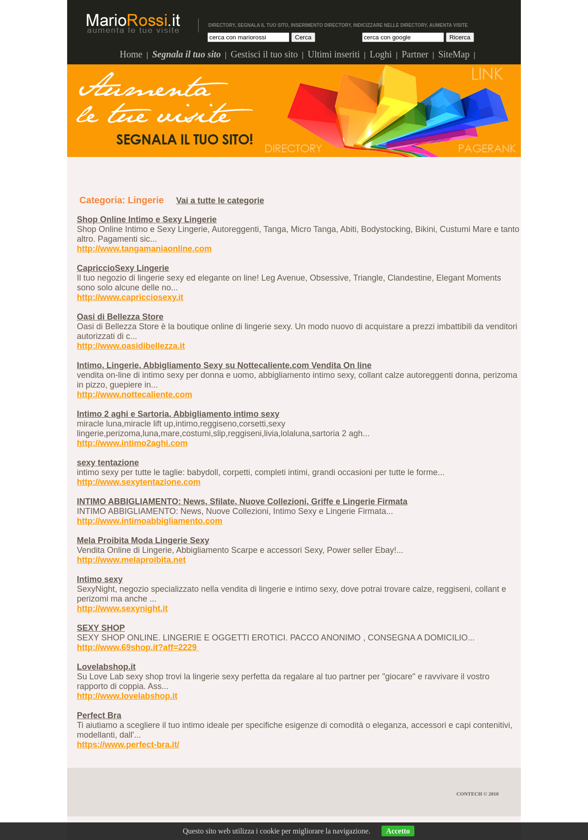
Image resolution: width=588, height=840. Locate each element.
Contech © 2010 (478, 793)
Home (131, 54)
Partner (414, 54)
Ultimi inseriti (333, 54)
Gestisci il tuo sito (264, 54)
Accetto (398, 831)
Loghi (380, 54)
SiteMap (453, 54)
